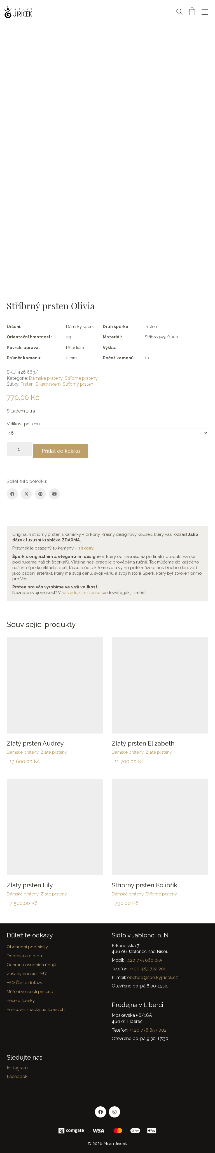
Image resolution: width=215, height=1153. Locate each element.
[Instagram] (114, 1110)
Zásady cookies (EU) (27, 971)
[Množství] (19, 449)
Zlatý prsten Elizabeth (143, 741)
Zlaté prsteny (54, 750)
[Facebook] (12, 491)
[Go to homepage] (18, 12)
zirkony (86, 546)
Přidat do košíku (65, 449)
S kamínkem (48, 384)
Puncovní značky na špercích (36, 1007)
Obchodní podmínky (27, 944)
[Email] (54, 491)
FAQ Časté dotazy (24, 980)
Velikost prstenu (24, 423)
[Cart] (192, 12)
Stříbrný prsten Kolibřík (144, 883)
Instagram (17, 1066)
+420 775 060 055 (143, 958)
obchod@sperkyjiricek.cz (152, 975)
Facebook (17, 1074)
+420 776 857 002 (148, 1028)
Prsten (27, 384)
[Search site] (179, 12)
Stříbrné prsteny (81, 378)
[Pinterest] (40, 491)
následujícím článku (81, 590)
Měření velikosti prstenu (30, 989)
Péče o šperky (21, 998)
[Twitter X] (26, 491)
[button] (206, 12)
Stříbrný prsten (78, 384)
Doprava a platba (24, 953)
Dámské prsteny (46, 378)
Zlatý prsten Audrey (35, 741)
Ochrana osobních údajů (31, 962)
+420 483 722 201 (147, 966)
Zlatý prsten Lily (30, 883)
